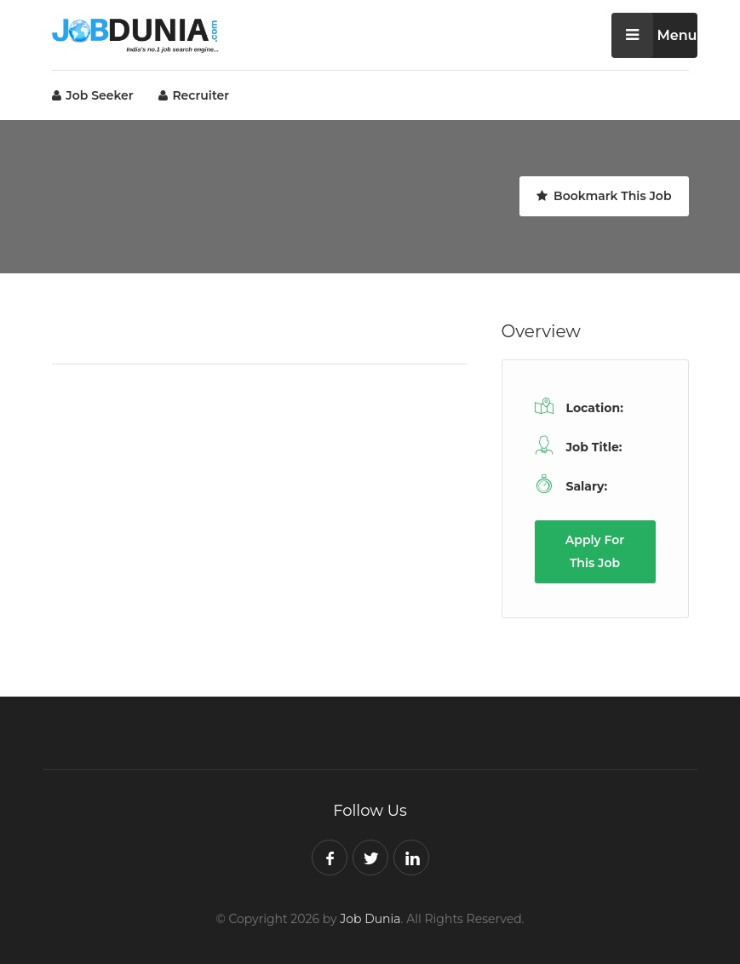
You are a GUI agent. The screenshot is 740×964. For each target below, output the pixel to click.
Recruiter (194, 95)
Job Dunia (370, 919)
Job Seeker (93, 95)
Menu (654, 35)
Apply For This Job (594, 551)
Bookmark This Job (603, 196)
